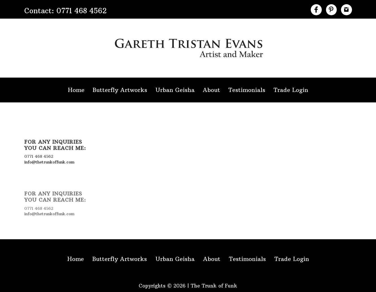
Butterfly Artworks (120, 89)
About (211, 89)
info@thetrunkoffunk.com (49, 161)
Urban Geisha (175, 89)
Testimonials (246, 89)
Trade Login (290, 89)
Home (76, 89)
